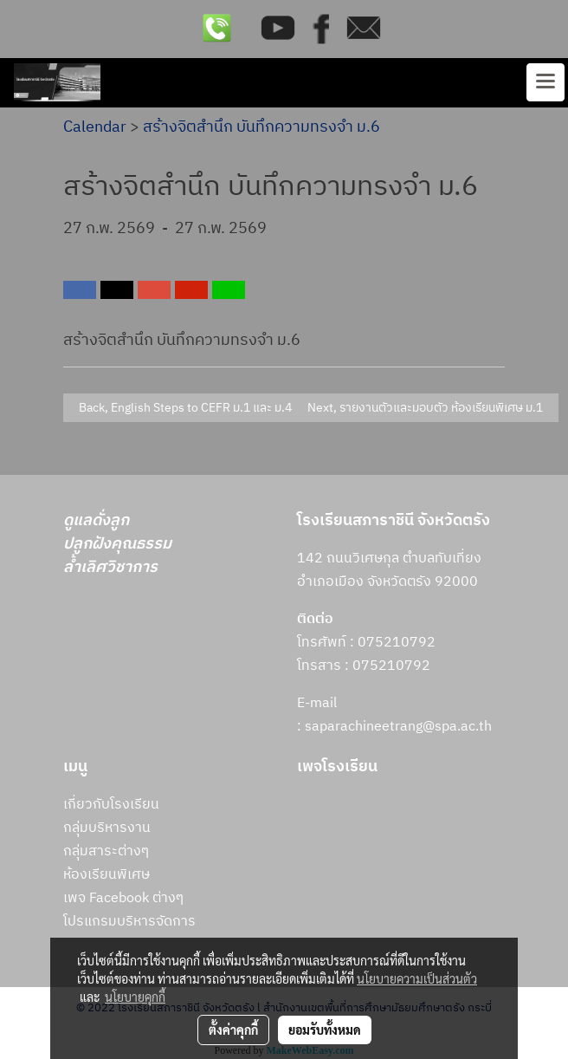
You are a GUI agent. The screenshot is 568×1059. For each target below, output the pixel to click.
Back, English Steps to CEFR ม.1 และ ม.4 (183, 408)
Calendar (94, 127)
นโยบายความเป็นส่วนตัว (417, 978)
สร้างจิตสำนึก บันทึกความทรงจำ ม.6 (261, 127)
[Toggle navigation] (545, 82)
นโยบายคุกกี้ (135, 996)
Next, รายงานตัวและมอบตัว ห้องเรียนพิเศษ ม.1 (427, 408)
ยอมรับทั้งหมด (324, 1029)
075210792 (391, 666)
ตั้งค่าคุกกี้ (233, 1029)
